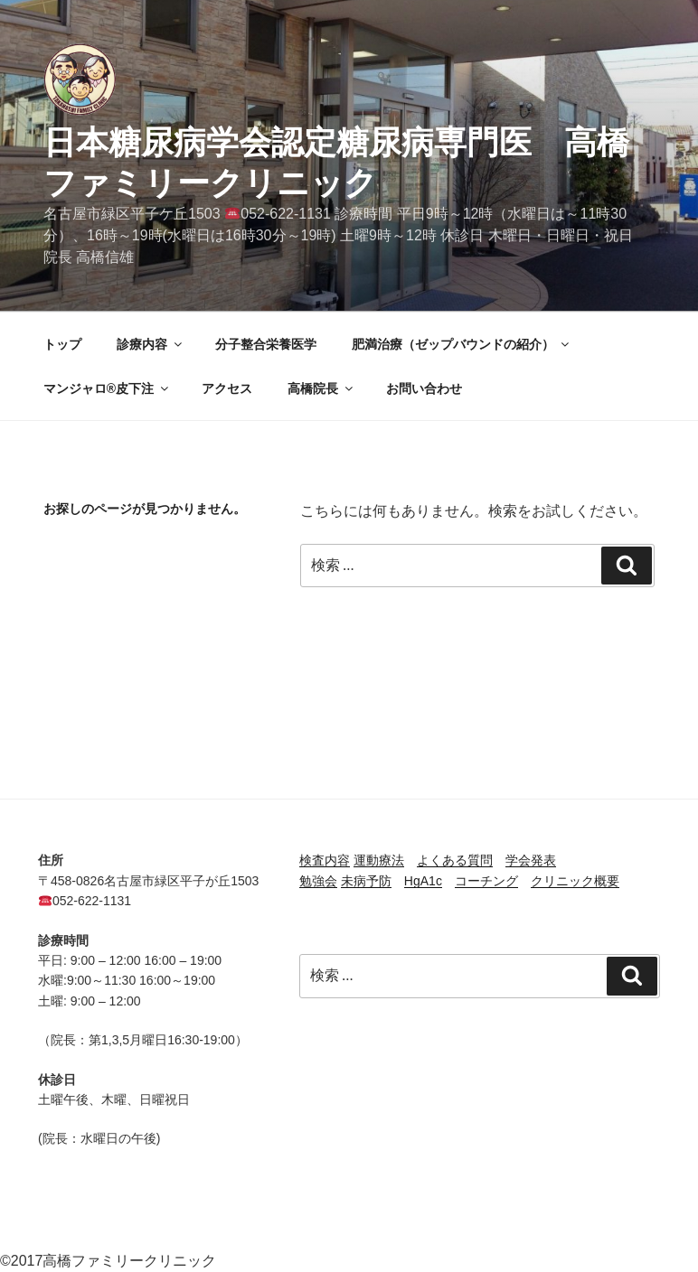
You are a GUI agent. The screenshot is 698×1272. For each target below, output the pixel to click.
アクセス (227, 388)
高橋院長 (321, 388)
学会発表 (530, 860)
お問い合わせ (424, 388)
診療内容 (150, 344)
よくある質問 (455, 860)
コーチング (486, 881)
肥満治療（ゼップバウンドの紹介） (461, 344)
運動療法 (379, 860)
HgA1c (423, 881)
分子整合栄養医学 (265, 344)
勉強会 (318, 881)
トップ (62, 344)
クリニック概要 (575, 881)
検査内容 (324, 860)
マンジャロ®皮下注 (107, 388)
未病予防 (366, 881)
